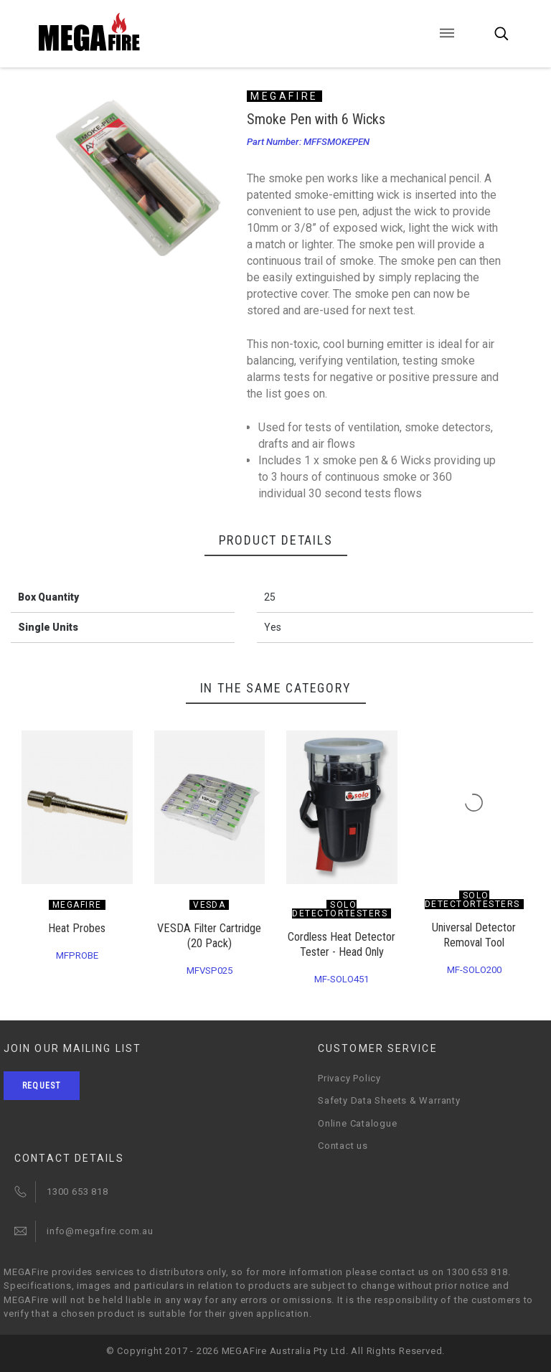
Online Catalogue (357, 1123)
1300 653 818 (77, 1191)
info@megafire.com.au (100, 1231)
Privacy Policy (349, 1078)
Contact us (343, 1145)
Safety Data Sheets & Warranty (389, 1100)
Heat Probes (76, 928)
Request (41, 1086)
